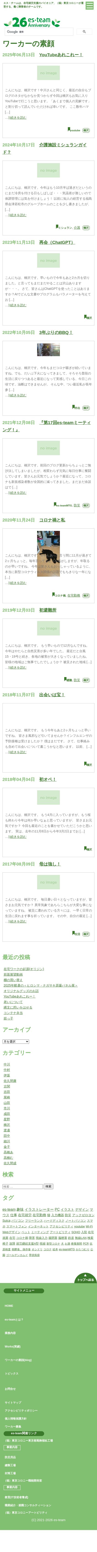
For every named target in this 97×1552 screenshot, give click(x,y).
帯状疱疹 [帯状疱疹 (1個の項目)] (34, 1255)
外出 (77, 408)
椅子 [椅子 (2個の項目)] (5, 1243)
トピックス (11, 1373)
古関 (7, 1086)
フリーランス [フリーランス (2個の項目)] (34, 1220)
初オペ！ (47, 779)
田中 (7, 1136)
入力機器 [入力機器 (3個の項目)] (57, 1215)
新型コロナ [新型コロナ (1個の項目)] (53, 1243)
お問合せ (10, 1389)
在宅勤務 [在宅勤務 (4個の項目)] (39, 1215)
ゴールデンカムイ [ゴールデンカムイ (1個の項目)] (17, 1255)
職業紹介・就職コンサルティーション (28, 1505)
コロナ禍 (60, 595)
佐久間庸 (10, 1081)
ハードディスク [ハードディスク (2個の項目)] (54, 1220)
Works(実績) (13, 1346)
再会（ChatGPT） (57, 242)
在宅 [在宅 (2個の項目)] (12, 1238)
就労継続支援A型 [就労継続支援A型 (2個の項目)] (27, 1243)
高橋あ (8, 1152)
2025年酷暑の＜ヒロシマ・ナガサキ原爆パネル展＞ (41, 985)
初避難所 (47, 610)
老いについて (13, 1002)
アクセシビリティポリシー (21, 1410)
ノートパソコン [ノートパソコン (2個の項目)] (75, 1220)
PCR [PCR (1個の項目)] (86, 1243)
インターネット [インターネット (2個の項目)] (38, 1226)
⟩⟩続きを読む (17, 117)
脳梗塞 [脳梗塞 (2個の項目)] (62, 1238)
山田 (7, 1103)
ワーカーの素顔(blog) (18, 1360)
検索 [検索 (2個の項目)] (90, 1238)
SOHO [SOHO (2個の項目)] (75, 1232)
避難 (69, 680)
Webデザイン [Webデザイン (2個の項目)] (11, 1232)
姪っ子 (8, 1018)
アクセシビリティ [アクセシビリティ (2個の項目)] (61, 1226)
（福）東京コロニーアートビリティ (25, 1512)
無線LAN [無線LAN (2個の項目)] (81, 1238)
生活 (77, 934)
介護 (77, 227)
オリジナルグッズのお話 (21, 991)
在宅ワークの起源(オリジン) (24, 969)
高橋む (8, 1157)
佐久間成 (10, 1163)
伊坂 (7, 1075)
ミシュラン (65, 227)
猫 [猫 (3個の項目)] (48, 1215)
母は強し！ (50, 864)
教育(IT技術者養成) (16, 1497)
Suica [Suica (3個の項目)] (6, 1220)
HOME (9, 1305)
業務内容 (10, 1333)
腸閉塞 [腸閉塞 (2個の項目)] (52, 1238)
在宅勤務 (73, 595)
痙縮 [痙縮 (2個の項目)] (43, 1243)
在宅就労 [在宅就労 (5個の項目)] (25, 1215)
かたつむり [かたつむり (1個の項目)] (82, 1249)
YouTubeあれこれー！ (61, 54)
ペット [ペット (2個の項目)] (25, 1232)
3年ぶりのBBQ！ (56, 332)
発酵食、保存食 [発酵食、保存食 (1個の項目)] (21, 1249)
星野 (7, 1119)
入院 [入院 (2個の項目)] (84, 1232)
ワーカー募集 (13, 1426)
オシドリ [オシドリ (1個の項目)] (37, 1249)
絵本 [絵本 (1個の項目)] (55, 1249)
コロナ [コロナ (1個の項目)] (47, 1249)
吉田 (7, 1092)
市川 (7, 1108)
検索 (48, 1186)
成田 (7, 1114)
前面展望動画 (13, 974)
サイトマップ (13, 1402)
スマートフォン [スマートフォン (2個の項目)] (16, 1226)
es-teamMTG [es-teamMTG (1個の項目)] (67, 1249)
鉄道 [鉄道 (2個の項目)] (71, 1238)
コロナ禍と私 (52, 520)
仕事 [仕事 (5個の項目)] (13, 1215)
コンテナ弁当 (13, 1013)
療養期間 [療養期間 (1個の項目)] (76, 1243)
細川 (7, 1141)
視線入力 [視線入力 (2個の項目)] (42, 1238)
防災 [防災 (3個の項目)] (68, 1215)
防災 (77, 505)
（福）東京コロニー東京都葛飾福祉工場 (28, 1440)
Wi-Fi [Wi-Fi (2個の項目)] (89, 1226)
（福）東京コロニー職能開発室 (23, 1480)
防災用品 (10, 1457)
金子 (7, 1147)
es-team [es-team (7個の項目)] (9, 1209)
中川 (7, 1064)
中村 (7, 1070)
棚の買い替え (13, 980)
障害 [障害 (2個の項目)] (32, 1238)
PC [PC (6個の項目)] (57, 1209)
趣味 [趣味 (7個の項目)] (20, 1209)
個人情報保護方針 (16, 1418)
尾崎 (7, 1097)
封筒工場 (10, 1473)
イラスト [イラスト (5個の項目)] (67, 1209)
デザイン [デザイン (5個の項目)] (82, 1209)
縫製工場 (10, 1465)
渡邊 (7, 1130)
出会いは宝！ (52, 694)
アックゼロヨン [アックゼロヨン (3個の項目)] (83, 1215)
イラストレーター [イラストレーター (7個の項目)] (39, 1209)
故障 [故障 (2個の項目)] (12, 1243)
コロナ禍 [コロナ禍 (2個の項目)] (22, 1238)
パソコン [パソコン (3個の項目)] (17, 1220)
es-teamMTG (64, 505)
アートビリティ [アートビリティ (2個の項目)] (60, 1232)
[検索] (38, 32)
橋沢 (86, 130)
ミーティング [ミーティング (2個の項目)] (40, 1232)
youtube (75, 130)
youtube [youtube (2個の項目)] (79, 1226)
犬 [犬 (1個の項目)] (62, 1243)
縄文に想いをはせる (18, 1007)
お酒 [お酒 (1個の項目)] (67, 1243)
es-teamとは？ (14, 1319)
